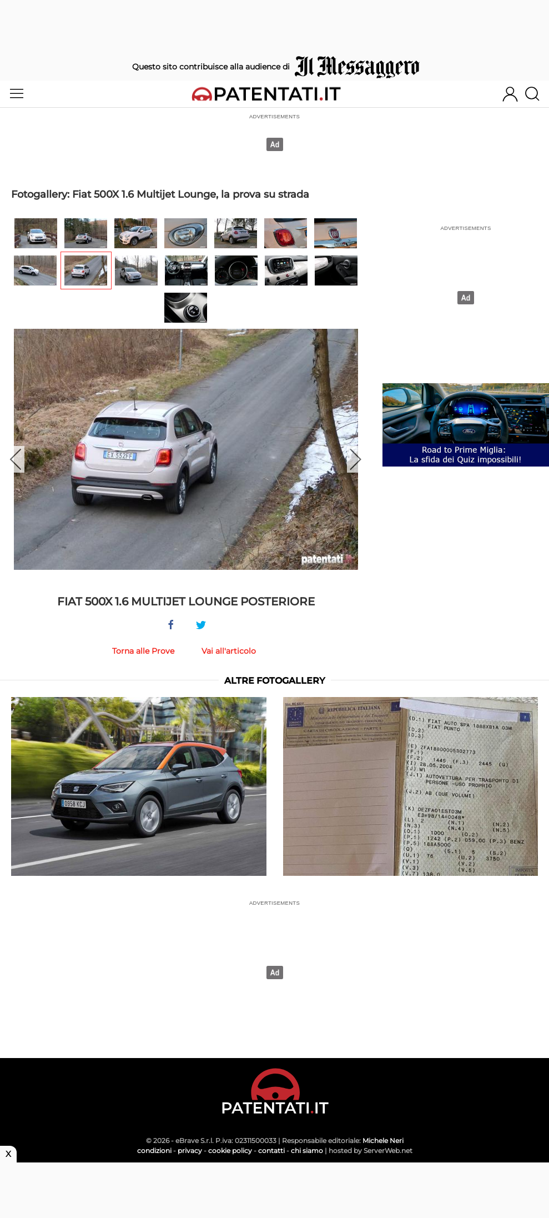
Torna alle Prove (143, 651)
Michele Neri (383, 1140)
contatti (271, 1150)
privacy (190, 1150)
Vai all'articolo (229, 651)
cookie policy (230, 1150)
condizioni (154, 1150)
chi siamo (307, 1150)
